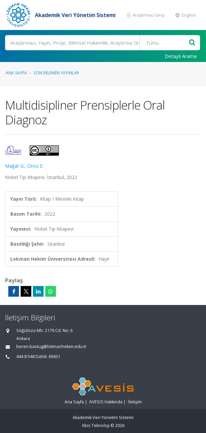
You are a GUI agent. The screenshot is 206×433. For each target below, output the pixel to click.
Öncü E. (35, 166)
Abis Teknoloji (95, 425)
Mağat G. (15, 166)
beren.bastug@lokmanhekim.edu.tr (51, 346)
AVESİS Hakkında (105, 402)
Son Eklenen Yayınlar (56, 72)
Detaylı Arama (181, 56)
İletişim (135, 402)
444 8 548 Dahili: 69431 (38, 356)
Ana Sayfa (16, 72)
